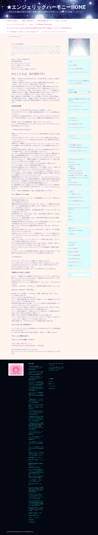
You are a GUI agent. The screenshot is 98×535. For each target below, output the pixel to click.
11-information (32, 522)
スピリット (28, 49)
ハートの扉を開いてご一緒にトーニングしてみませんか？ (22, 31)
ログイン (51, 381)
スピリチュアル (20, 49)
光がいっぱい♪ (72, 162)
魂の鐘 (13, 55)
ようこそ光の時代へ (18, 44)
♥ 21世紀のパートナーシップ (75, 265)
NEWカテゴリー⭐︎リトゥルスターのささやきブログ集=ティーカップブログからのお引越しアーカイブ (36, 454)
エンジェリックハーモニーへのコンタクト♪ (54, 31)
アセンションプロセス (39, 48)
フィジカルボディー (21, 51)
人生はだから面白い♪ (12, 20)
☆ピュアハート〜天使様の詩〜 (75, 83)
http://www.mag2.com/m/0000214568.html (24, 345)
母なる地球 (36, 53)
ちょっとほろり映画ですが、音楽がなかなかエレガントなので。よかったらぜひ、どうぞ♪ (56, 369)
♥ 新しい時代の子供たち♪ (74, 258)
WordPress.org (51, 388)
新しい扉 (30, 53)
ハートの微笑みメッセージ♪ (75, 194)
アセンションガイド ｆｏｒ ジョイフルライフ (78, 72)
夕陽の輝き (71, 166)
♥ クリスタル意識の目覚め (74, 255)
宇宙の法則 (31, 519)
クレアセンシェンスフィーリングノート (77, 102)
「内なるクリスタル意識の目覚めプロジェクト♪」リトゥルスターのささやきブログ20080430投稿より (36, 383)
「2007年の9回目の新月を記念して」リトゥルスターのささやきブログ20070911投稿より (36, 412)
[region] (79, 47)
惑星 (22, 53)
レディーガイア (32, 51)
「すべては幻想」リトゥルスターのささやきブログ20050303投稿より (36, 443)
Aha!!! (70, 212)
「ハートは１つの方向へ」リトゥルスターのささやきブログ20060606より (36, 438)
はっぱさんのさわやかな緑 (74, 164)
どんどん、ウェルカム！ (61, 20)
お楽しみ (71, 216)
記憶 (55, 53)
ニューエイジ (35, 49)
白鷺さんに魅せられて (28, 20)
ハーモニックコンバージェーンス (48, 49)
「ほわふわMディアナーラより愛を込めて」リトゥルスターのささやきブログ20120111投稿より (36, 373)
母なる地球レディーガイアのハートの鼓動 (78, 175)
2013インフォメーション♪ (74, 204)
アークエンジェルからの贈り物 (75, 173)
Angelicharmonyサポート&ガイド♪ (76, 197)
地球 (57, 51)
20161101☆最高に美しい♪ (44, 20)
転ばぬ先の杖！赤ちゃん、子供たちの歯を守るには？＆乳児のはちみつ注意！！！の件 (36, 509)
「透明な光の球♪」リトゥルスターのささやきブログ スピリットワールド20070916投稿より (36, 401)
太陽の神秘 (72, 168)
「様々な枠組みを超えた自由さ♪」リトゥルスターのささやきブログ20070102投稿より (36, 389)
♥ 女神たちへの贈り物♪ (74, 251)
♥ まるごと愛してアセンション (75, 262)
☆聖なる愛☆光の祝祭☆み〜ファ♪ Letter (78, 147)
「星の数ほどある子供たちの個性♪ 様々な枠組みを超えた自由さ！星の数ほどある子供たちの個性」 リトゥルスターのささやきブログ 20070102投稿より (36, 426)
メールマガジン (31, 46)
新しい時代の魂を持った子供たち (76, 124)
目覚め (51, 53)
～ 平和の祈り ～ (72, 234)
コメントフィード (53, 386)
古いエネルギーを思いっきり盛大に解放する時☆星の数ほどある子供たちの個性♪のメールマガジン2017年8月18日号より (39, 28)
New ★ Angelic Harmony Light (44, 24)
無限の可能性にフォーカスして (35, 457)
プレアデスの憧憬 (72, 65)
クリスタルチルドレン (73, 120)
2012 (31, 48)
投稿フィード (52, 383)
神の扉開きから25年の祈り (34, 467)
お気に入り (71, 219)
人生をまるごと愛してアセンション (45, 46)
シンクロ (56, 48)
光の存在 (52, 51)
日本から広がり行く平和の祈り (75, 230)
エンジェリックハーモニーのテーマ (16, 24)
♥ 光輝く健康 (71, 245)
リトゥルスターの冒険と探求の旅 (76, 68)
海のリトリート (44, 53)
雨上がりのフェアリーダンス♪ (75, 170)
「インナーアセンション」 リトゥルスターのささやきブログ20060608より (36, 433)
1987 (27, 48)
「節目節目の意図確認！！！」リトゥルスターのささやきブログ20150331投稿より (36, 368)
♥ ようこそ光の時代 (73, 248)
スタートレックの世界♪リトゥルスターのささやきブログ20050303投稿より (36, 448)
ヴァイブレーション (42, 51)
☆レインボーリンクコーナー (75, 138)
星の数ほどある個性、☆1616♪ (35, 512)
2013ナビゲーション (21, 46)
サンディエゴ (49, 48)
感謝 (25, 53)
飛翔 (58, 53)
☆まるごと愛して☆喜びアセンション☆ (78, 150)
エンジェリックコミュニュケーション (77, 127)
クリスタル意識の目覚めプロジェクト (77, 201)
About (31, 24)
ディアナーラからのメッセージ (75, 106)
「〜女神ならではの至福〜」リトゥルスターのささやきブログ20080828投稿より (36, 378)
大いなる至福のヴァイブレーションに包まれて (79, 177)
